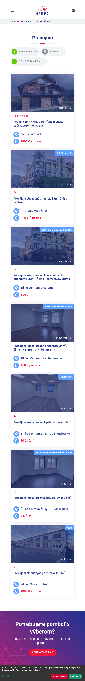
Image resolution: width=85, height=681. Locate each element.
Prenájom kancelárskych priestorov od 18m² (42, 497)
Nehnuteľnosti (27, 21)
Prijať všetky (75, 676)
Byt (15, 192)
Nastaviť (5, 676)
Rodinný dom (20, 115)
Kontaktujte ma (42, 652)
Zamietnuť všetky (59, 676)
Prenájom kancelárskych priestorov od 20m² (42, 422)
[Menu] (12, 10)
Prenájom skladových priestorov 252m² (39, 573)
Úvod (13, 21)
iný (15, 567)
